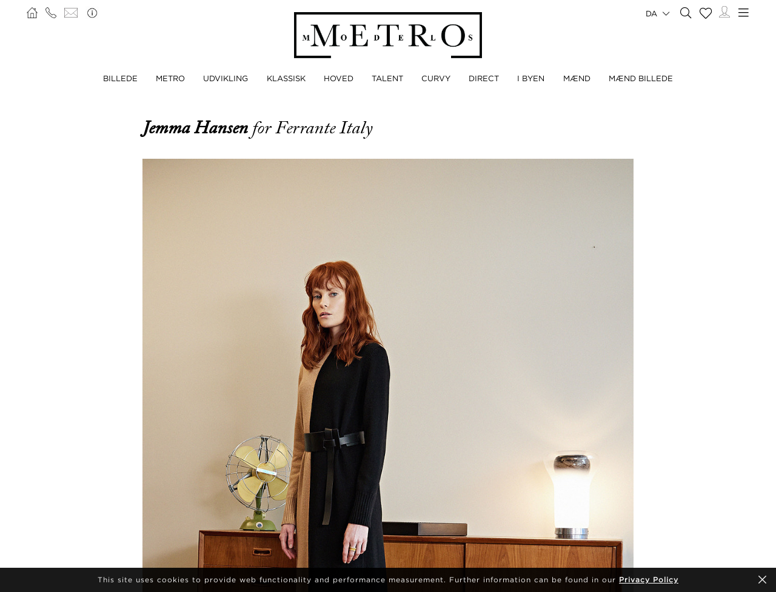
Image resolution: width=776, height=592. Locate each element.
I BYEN (530, 78)
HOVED (338, 78)
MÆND (576, 78)
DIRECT (484, 78)
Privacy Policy (648, 580)
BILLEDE (120, 78)
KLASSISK (286, 78)
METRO (170, 78)
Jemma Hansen (197, 128)
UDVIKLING (225, 78)
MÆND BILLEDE (641, 78)
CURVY (435, 78)
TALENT (387, 78)
